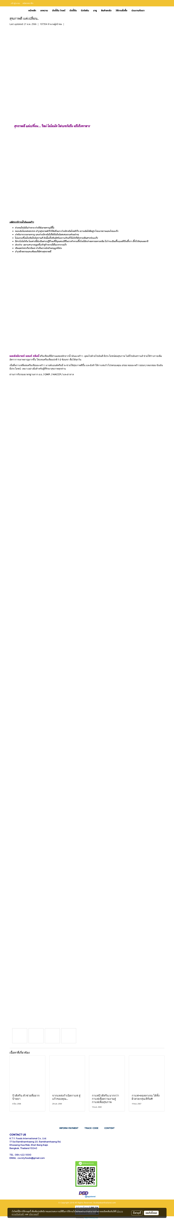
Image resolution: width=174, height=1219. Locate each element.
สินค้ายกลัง (106, 10)
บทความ (44, 10)
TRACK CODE (91, 1128)
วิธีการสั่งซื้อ (121, 10)
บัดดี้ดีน (73, 10)
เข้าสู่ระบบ (15, 3)
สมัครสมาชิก (28, 3)
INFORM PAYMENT (68, 1128)
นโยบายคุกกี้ (34, 1214)
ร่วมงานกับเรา (138, 10)
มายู (95, 10)
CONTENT (109, 1128)
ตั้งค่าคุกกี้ (137, 1213)
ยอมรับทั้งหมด (151, 1213)
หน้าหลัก (32, 10)
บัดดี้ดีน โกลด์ (58, 10)
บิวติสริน (85, 10)
